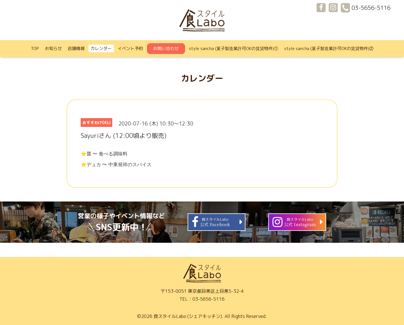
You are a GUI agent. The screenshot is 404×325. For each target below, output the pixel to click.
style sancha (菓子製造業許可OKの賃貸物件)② (329, 48)
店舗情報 (76, 48)
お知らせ (53, 48)
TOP (35, 48)
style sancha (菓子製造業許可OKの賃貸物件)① (233, 48)
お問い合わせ (166, 48)
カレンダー (101, 48)
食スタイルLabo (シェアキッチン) (187, 316)
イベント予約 (130, 48)
